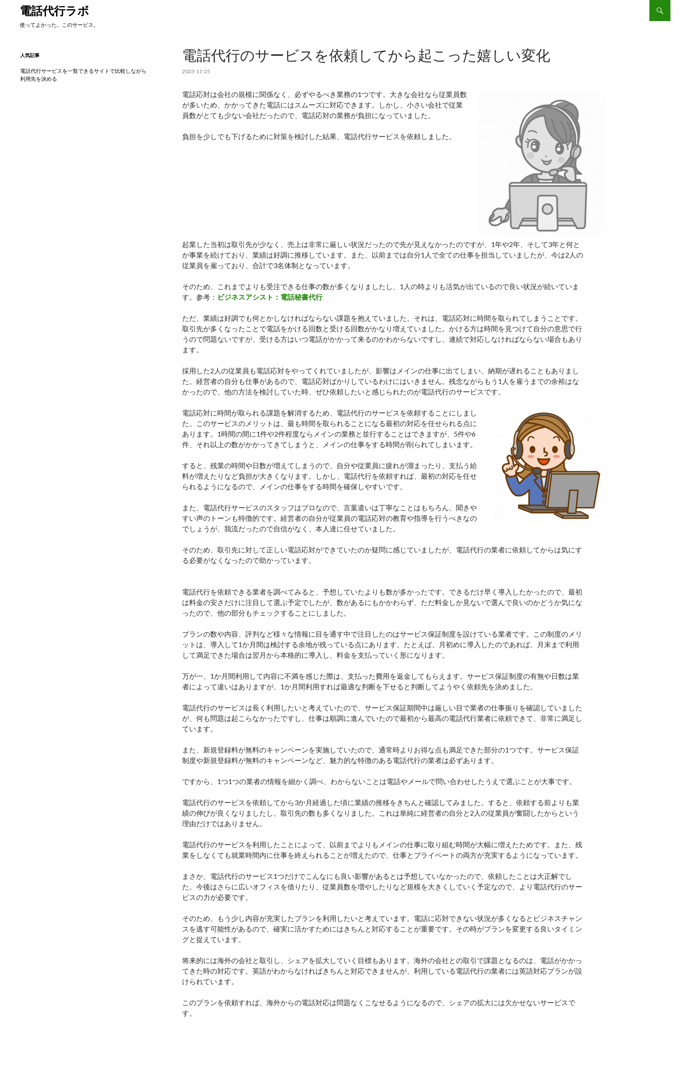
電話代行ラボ (54, 11)
